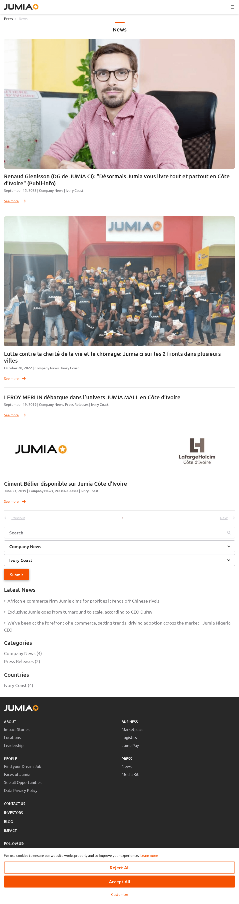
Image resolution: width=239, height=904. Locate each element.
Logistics (129, 737)
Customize (119, 894)
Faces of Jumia (17, 774)
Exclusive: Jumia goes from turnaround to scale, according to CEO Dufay (78, 611)
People (10, 758)
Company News (51, 190)
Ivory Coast (74, 190)
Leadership (13, 745)
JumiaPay (130, 745)
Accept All (119, 881)
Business (130, 721)
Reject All (120, 867)
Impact (10, 830)
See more (15, 201)
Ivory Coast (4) (18, 685)
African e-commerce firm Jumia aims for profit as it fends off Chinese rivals (82, 600)
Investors (13, 812)
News (23, 18)
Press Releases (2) (22, 661)
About (10, 721)
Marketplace (133, 729)
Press (8, 18)
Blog (8, 821)
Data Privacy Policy (20, 790)
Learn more (149, 855)
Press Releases (76, 404)
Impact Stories (16, 729)
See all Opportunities (22, 782)
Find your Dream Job (22, 766)
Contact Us (14, 803)
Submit (16, 574)
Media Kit (130, 774)
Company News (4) (23, 653)
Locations (12, 737)
